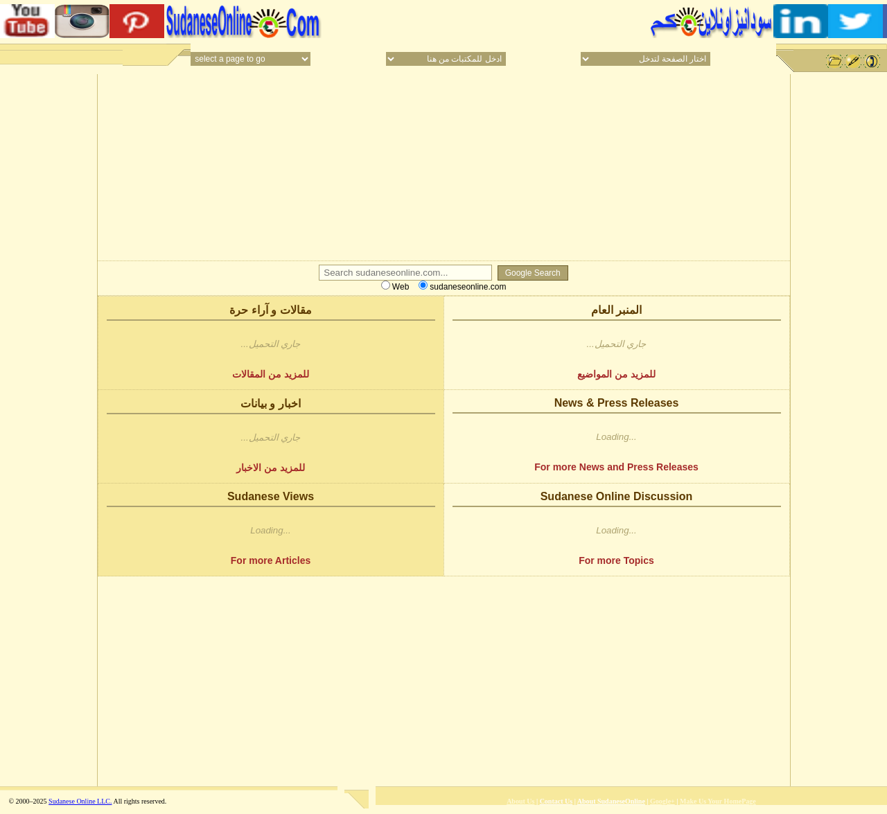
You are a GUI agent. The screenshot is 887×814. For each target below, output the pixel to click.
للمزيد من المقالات (270, 374)
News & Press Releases (616, 403)
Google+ (662, 801)
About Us (520, 801)
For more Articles (270, 560)
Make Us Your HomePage (718, 801)
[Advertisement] (484, 21)
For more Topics (616, 560)
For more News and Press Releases (616, 466)
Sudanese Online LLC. (80, 801)
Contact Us (556, 801)
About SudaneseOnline (611, 801)
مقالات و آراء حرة (270, 310)
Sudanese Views (270, 496)
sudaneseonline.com (462, 287)
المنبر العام (616, 310)
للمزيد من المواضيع (616, 374)
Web (395, 287)
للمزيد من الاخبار (270, 467)
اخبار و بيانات (270, 403)
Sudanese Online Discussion (617, 496)
